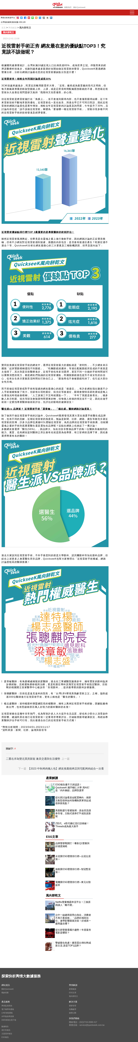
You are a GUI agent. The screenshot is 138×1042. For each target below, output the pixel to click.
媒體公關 (72, 1013)
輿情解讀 (12, 27)
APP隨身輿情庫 (7, 1016)
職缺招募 (5, 993)
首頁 (3, 27)
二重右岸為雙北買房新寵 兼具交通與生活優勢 (38, 758)
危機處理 (72, 1009)
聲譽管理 (72, 1006)
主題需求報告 (6, 1034)
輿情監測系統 (6, 1006)
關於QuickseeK (79, 7)
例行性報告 (5, 1030)
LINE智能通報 (7, 1013)
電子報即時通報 (7, 1009)
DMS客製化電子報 (8, 1020)
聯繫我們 (67, 7)
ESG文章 (72, 993)
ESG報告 (5, 1037)
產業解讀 (72, 989)
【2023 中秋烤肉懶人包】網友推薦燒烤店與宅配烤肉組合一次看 (61, 768)
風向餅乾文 (73, 996)
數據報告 (5, 1026)
